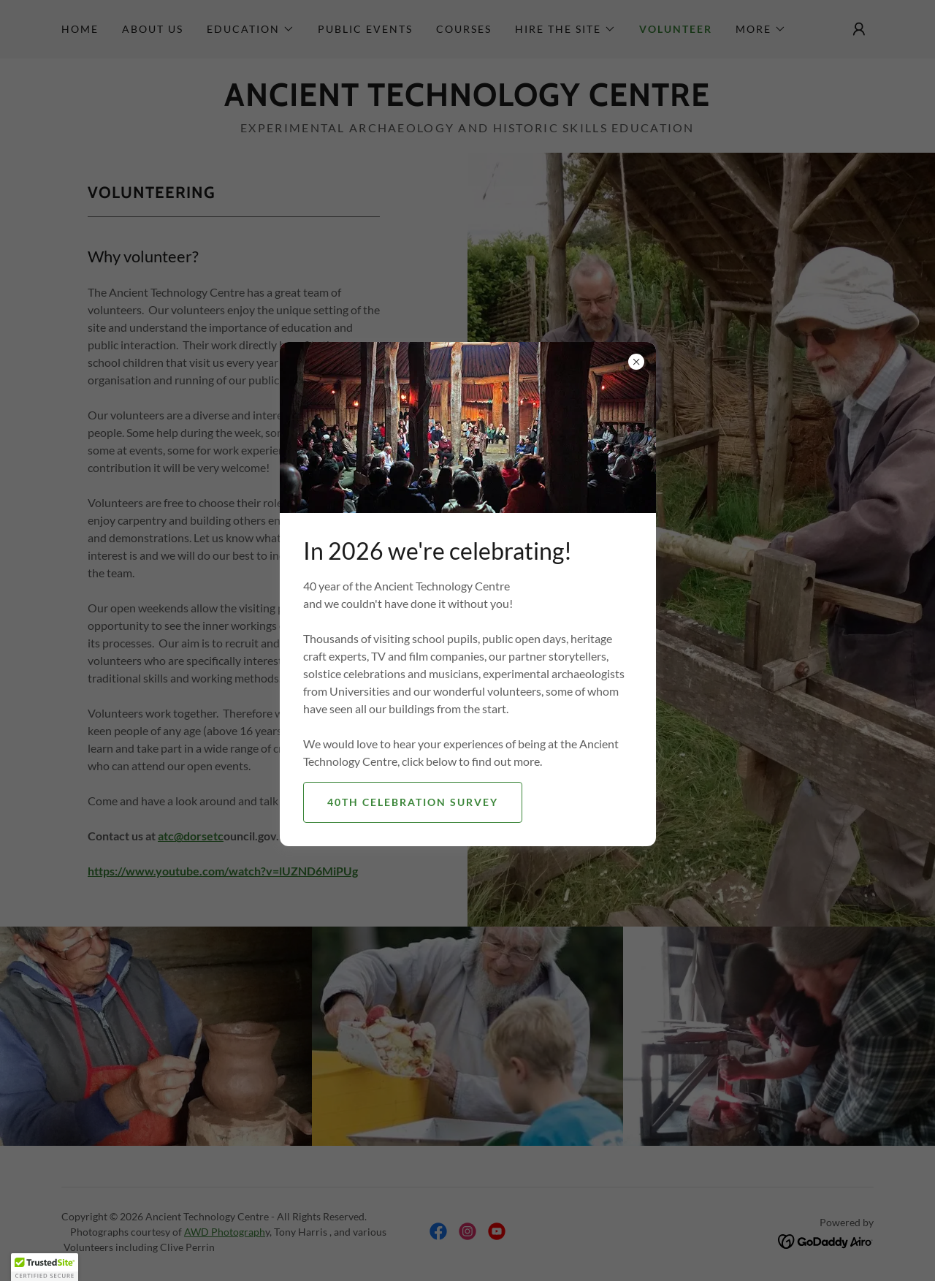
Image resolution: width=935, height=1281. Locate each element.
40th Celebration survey (412, 802)
